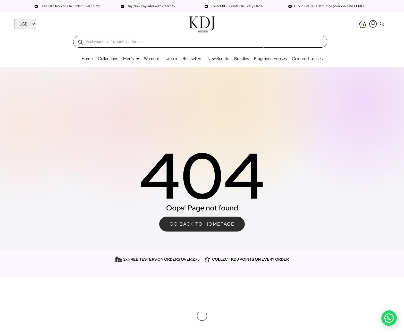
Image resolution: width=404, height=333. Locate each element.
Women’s (152, 58)
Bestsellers (192, 58)
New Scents (218, 58)
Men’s (131, 58)
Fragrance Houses (270, 58)
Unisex (171, 58)
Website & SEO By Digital (202, 326)
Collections (108, 58)
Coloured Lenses (307, 58)
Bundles (241, 58)
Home (87, 58)
